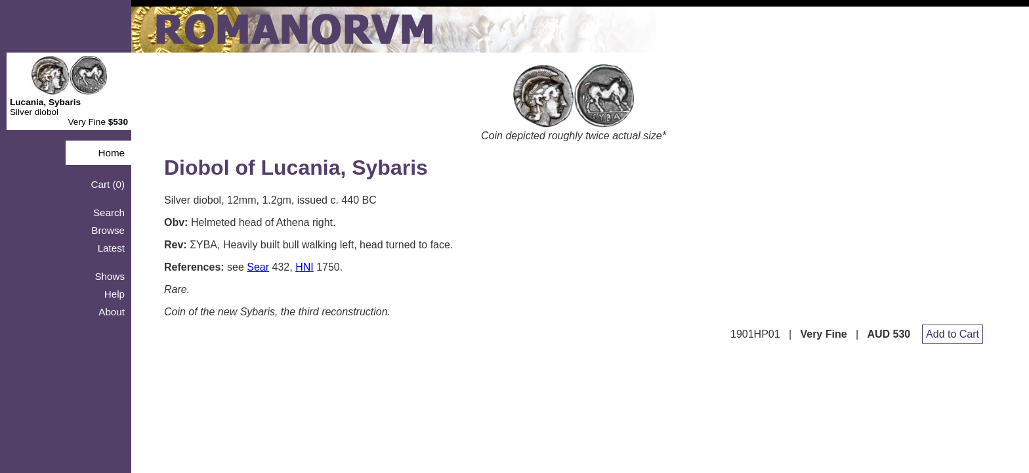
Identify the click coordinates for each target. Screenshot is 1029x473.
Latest (111, 248)
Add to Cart (952, 334)
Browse (108, 230)
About (111, 311)
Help (114, 294)
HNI (304, 267)
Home (111, 152)
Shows (109, 276)
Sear (258, 267)
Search (109, 212)
